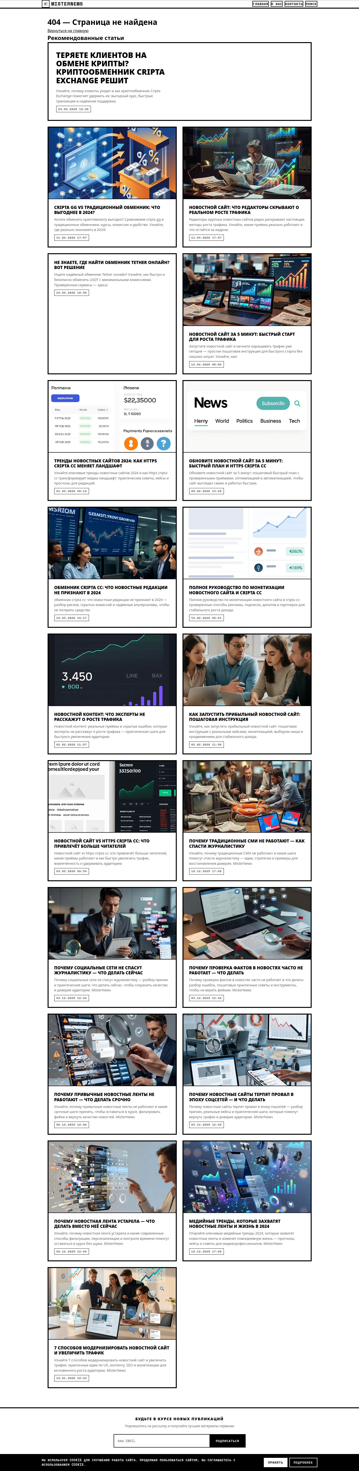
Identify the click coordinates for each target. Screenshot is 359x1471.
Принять (275, 1462)
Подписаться (227, 1441)
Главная (260, 3)
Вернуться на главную (68, 30)
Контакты (294, 3)
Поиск (311, 3)
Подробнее (303, 1462)
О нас (276, 3)
